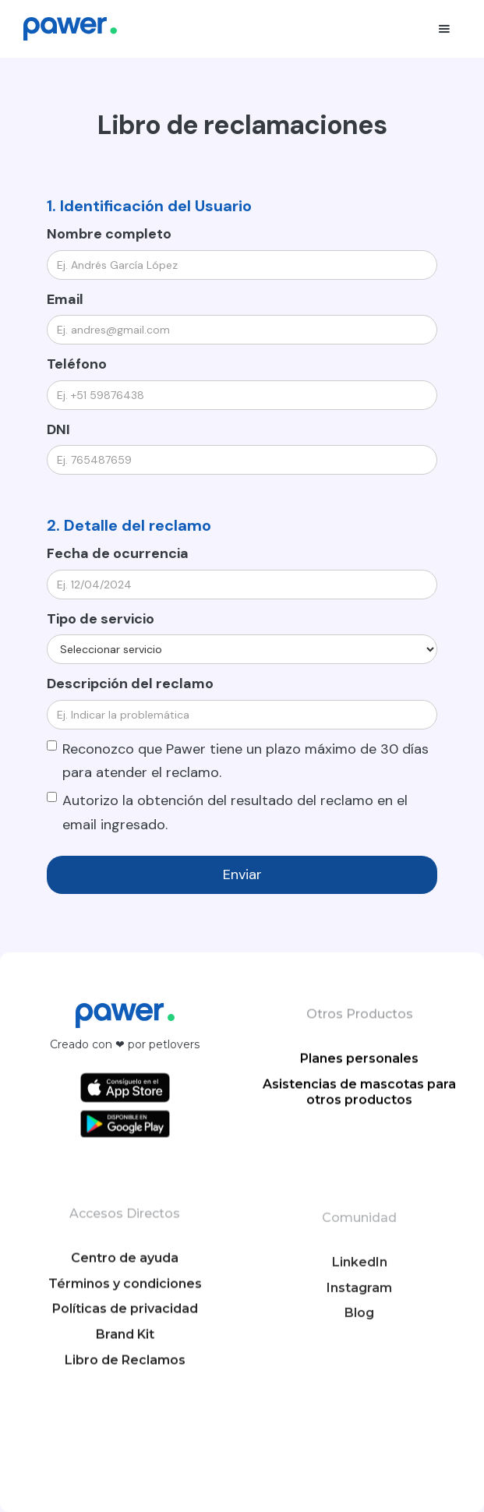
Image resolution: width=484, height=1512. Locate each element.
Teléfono (77, 364)
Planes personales (359, 1069)
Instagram (359, 1344)
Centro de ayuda (124, 1305)
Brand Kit (125, 1382)
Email (65, 299)
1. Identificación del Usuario (149, 206)
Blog (359, 1370)
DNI (58, 429)
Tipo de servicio (100, 618)
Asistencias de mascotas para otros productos (359, 1102)
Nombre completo (109, 233)
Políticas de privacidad (125, 1356)
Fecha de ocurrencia (118, 553)
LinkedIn (359, 1319)
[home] (70, 29)
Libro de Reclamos (125, 1408)
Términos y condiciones (125, 1330)
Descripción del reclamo (130, 683)
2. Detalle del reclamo (129, 525)
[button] (444, 28)
